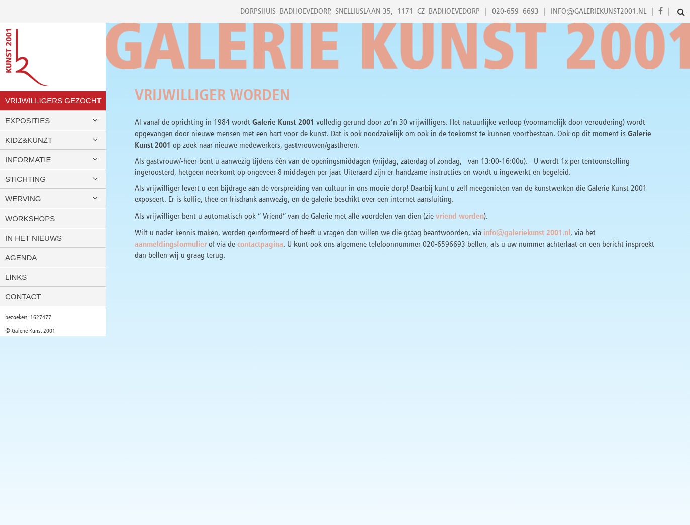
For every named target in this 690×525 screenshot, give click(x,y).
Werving (53, 198)
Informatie (53, 159)
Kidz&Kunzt (53, 140)
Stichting (53, 179)
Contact (23, 296)
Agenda (21, 257)
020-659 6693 (515, 11)
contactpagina (260, 244)
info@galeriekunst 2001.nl (526, 232)
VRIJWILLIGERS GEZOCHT (53, 100)
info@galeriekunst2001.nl (598, 11)
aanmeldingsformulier (171, 244)
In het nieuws (33, 238)
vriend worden (460, 216)
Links (16, 277)
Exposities (53, 120)
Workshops (30, 218)
